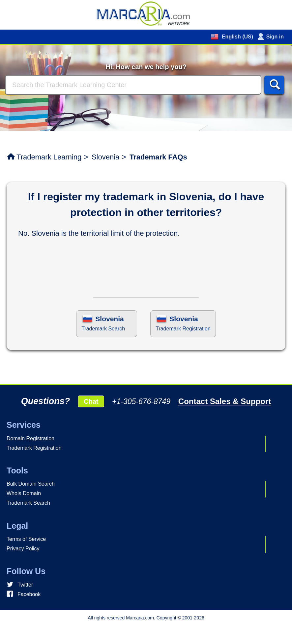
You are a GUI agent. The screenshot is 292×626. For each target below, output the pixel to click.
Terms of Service (26, 539)
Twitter (25, 585)
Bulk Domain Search (31, 484)
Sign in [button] (275, 36)
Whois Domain (24, 493)
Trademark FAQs (158, 157)
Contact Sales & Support (224, 401)
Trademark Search (28, 503)
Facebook (29, 594)
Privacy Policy (23, 548)
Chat (91, 401)
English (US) (236, 36)
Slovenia (105, 157)
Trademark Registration (34, 448)
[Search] (133, 85)
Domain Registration (30, 438)
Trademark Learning (48, 157)
